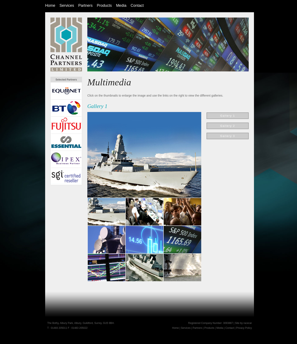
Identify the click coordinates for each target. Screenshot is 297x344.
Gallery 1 (227, 115)
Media (121, 5)
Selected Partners (66, 79)
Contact (137, 5)
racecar (247, 323)
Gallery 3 (227, 136)
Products (104, 5)
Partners (85, 5)
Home (50, 5)
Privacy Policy (244, 327)
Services (66, 5)
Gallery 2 (227, 125)
